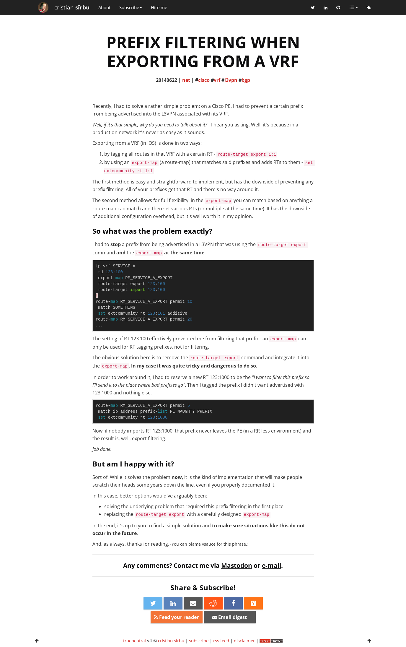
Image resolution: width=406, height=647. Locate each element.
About (104, 7)
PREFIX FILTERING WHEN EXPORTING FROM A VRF (203, 51)
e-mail (271, 565)
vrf (217, 80)
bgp (246, 80)
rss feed (221, 640)
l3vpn (230, 80)
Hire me (159, 7)
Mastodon (236, 565)
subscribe (198, 640)
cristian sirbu (171, 640)
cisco (204, 80)
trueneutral (134, 640)
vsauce (209, 544)
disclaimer (244, 640)
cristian (71, 7)
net (186, 80)
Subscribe (130, 7)
